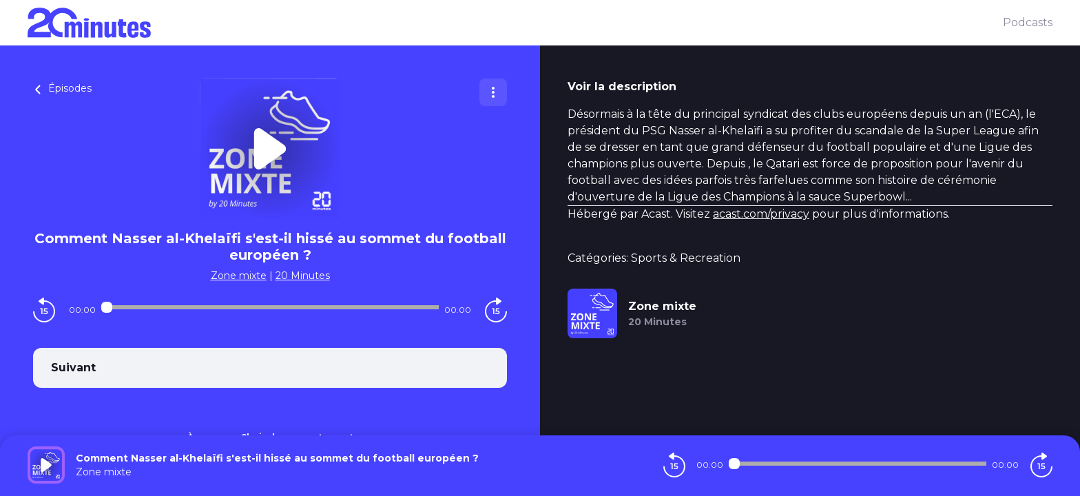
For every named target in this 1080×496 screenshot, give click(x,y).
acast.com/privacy (761, 213)
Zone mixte (239, 275)
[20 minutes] (515, 22)
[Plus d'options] (493, 92)
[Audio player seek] (270, 307)
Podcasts (1027, 22)
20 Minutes (303, 275)
